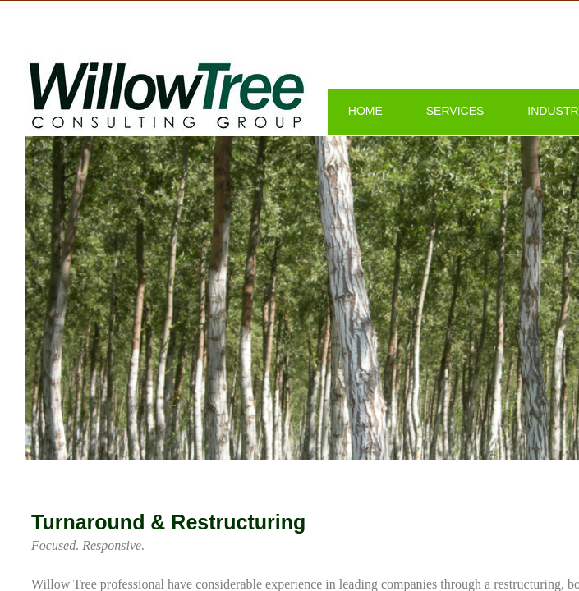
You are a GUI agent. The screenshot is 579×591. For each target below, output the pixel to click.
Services (455, 110)
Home (365, 110)
